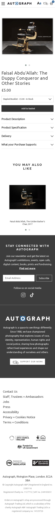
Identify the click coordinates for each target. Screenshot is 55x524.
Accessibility (11, 412)
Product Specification (14, 127)
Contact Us (10, 391)
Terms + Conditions (15, 422)
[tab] (27, 167)
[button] (26, 65)
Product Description (13, 118)
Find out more (27, 268)
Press (6, 407)
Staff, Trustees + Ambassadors (23, 396)
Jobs (6, 401)
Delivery (6, 135)
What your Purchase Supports (18, 144)
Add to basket (28, 108)
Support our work (28, 362)
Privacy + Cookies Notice (19, 417)
